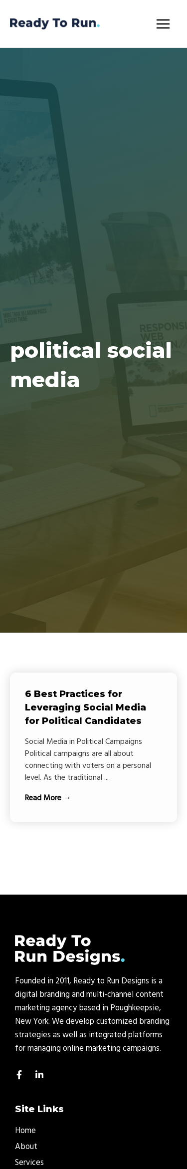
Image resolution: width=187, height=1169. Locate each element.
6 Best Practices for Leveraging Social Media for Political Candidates (85, 707)
